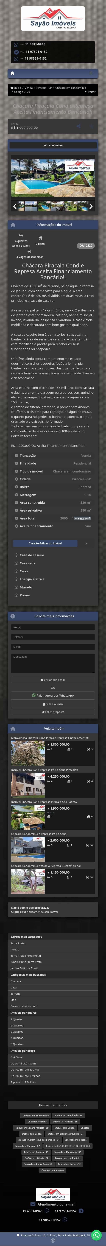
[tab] (23, 145)
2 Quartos (17, 1025)
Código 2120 (22, 92)
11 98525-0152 (36, 58)
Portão (15, 949)
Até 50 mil (17, 1057)
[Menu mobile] (12, 73)
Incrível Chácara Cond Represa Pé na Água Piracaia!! (44, 770)
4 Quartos (17, 1038)
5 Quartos (17, 1044)
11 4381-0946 (35, 44)
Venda (29, 87)
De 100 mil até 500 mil (25, 1069)
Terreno (15, 993)
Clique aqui (18, 912)
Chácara (16, 981)
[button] (17, 178)
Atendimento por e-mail (53, 1204)
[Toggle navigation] (91, 73)
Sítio (13, 1000)
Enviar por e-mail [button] (53, 679)
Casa (14, 987)
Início (15, 87)
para (64, 1127)
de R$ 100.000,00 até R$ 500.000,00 (68, 1146)
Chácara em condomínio (70, 87)
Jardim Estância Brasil (24, 968)
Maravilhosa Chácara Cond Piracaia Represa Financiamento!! (50, 738)
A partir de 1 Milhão (23, 1082)
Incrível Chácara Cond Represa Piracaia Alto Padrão (44, 802)
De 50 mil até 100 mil (24, 1063)
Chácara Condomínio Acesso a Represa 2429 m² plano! (46, 866)
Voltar (90, 92)
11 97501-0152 (37, 52)
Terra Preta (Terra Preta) (26, 955)
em (68, 1115)
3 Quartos (17, 1031)
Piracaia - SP (44, 87)
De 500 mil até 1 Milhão (25, 1076)
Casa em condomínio (24, 1006)
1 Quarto (16, 1019)
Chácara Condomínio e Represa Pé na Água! (39, 834)
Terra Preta (17, 943)
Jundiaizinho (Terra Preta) (26, 962)
